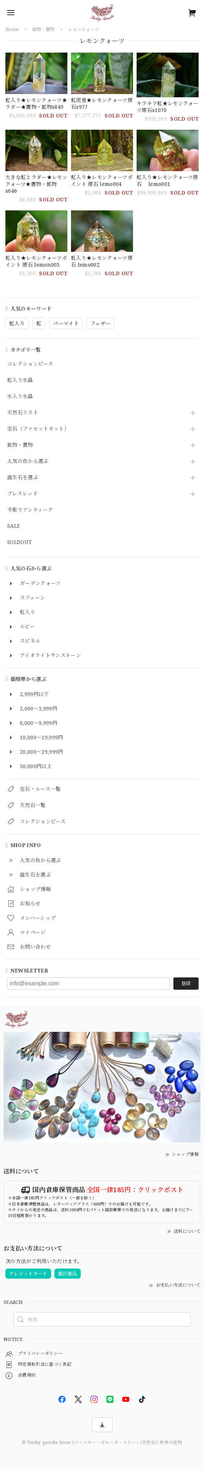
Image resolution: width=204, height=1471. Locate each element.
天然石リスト (22, 413)
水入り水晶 (20, 396)
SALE (13, 526)
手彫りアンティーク (30, 510)
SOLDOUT (19, 542)
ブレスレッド (22, 494)
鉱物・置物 (20, 445)
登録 (186, 983)
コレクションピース (30, 364)
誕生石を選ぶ (22, 477)
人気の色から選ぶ (28, 461)
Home (12, 29)
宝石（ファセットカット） (38, 429)
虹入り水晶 (20, 380)
